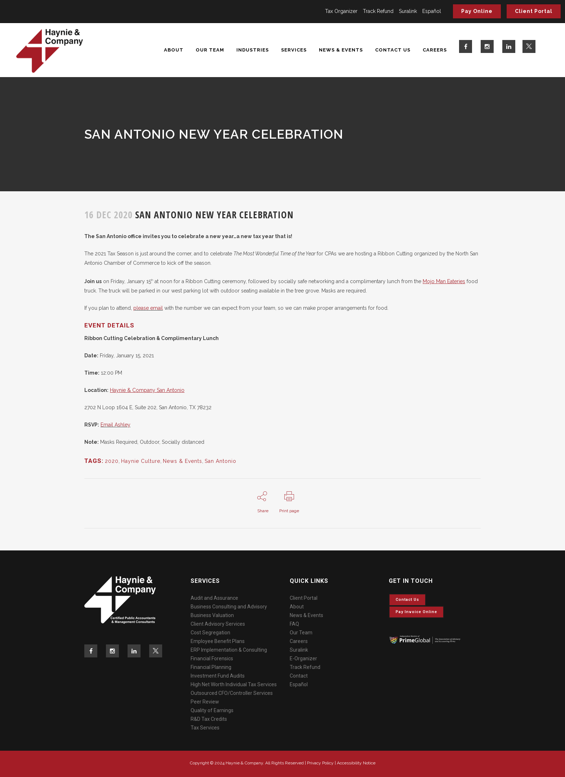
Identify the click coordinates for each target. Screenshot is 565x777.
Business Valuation (212, 615)
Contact (299, 676)
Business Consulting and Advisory (229, 606)
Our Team (301, 632)
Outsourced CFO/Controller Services (232, 693)
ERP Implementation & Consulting (229, 650)
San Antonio (220, 461)
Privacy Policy (320, 762)
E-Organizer (303, 658)
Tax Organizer (341, 11)
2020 (112, 461)
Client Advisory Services (218, 624)
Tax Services (205, 728)
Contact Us (407, 599)
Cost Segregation (210, 632)
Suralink (408, 11)
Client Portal (533, 11)
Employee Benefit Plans (218, 641)
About (297, 606)
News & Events (182, 461)
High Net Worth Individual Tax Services (234, 684)
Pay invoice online (416, 611)
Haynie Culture (140, 461)
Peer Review (205, 702)
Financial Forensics (212, 658)
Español (431, 11)
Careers (299, 641)
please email (148, 308)
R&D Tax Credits (209, 719)
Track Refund (378, 11)
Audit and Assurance (214, 598)
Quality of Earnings (212, 710)
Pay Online (477, 11)
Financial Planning (211, 667)
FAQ (294, 624)
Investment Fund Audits (218, 676)
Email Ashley (115, 425)
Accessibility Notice (356, 762)
